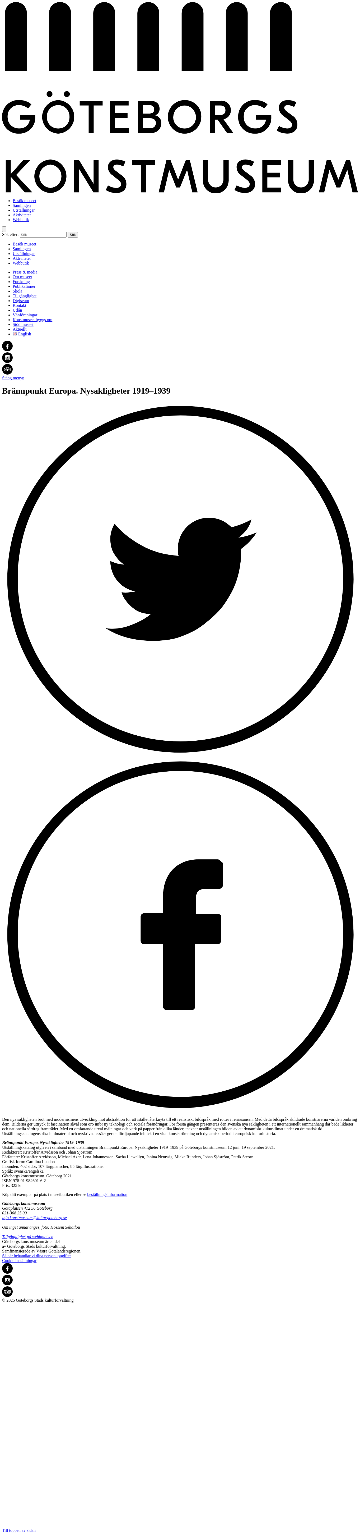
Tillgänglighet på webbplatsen (27, 1237)
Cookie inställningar (19, 1260)
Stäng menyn (13, 378)
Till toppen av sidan (180, 1418)
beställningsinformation (107, 1194)
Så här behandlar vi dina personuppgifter (36, 1256)
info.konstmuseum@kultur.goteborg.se (34, 1217)
